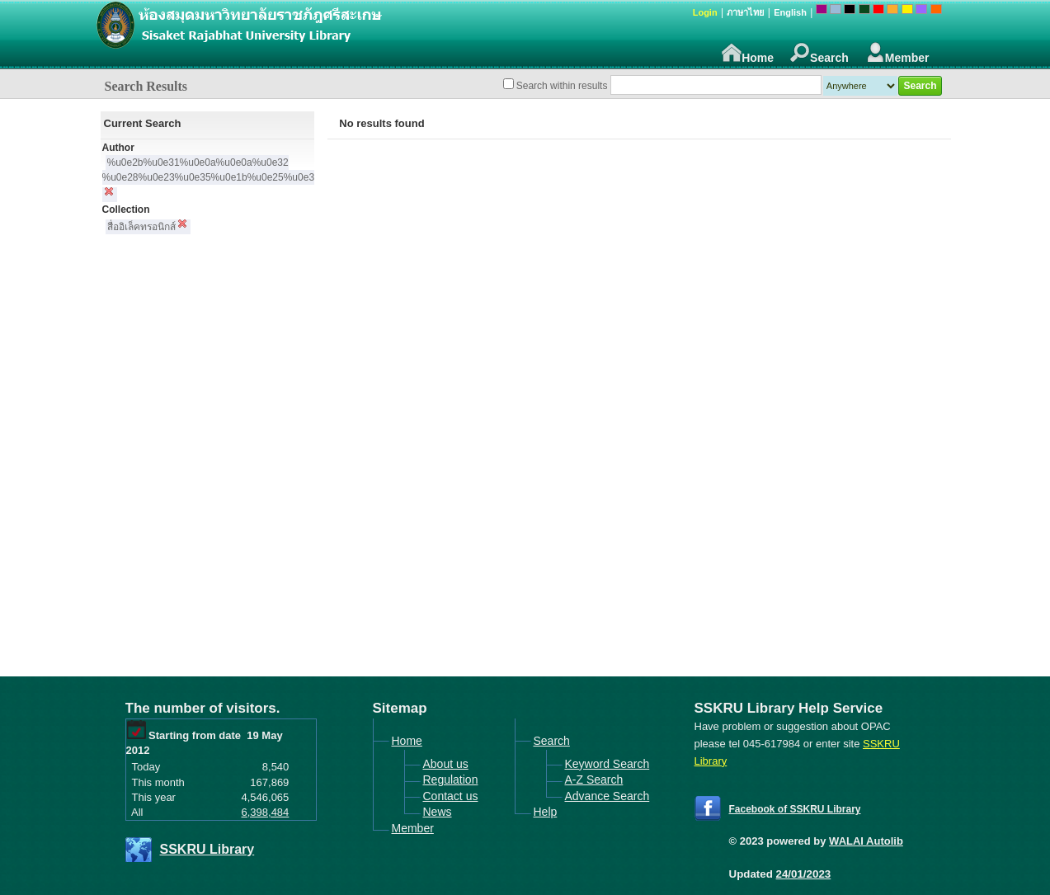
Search (819, 53)
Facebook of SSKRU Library (795, 809)
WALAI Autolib (866, 841)
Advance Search (607, 796)
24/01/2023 (803, 874)
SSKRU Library (207, 849)
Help (546, 811)
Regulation (450, 779)
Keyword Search (607, 763)
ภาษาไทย (745, 12)
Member (897, 53)
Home (748, 53)
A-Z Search (594, 779)
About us (445, 763)
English (790, 12)
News (437, 811)
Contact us (450, 796)
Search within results (562, 86)
